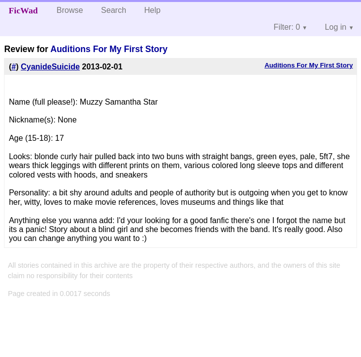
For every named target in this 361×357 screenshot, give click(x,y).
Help (152, 10)
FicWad (23, 10)
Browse (69, 10)
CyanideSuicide (50, 66)
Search (113, 10)
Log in (336, 27)
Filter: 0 (287, 27)
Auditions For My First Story (109, 49)
